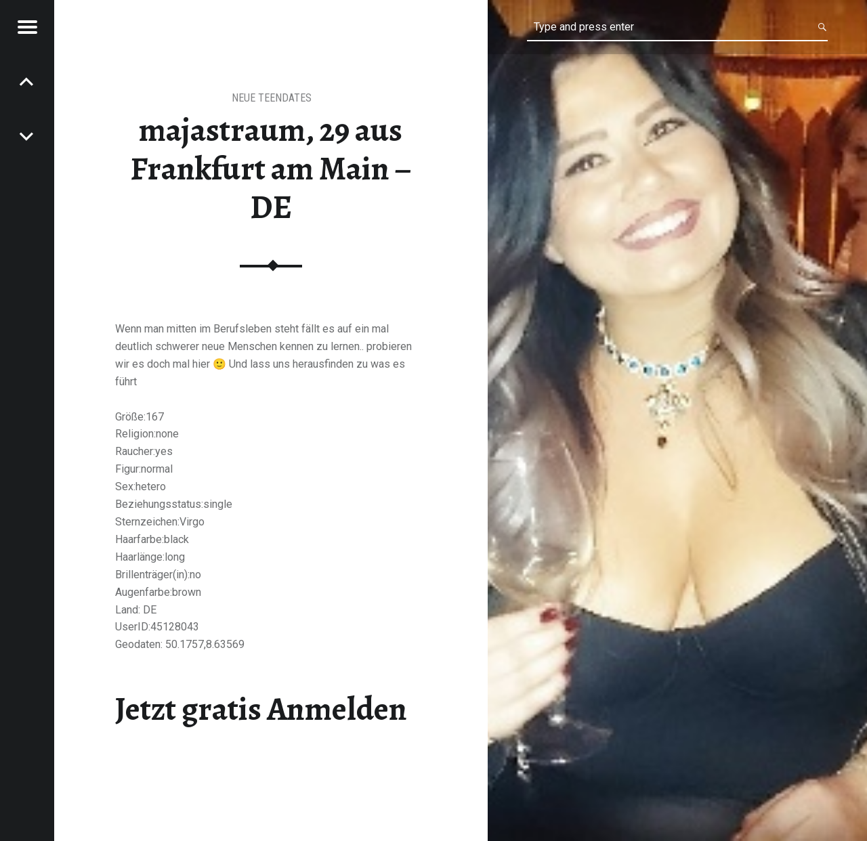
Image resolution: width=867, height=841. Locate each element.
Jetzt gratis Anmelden (261, 709)
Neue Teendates (272, 97)
